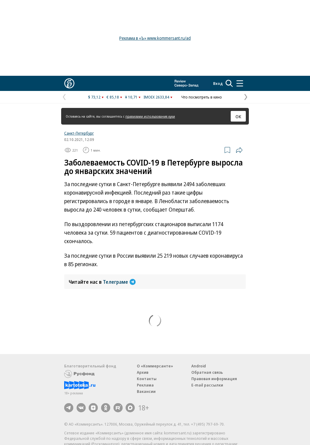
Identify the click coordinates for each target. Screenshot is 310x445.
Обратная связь (207, 372)
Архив (142, 372)
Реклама (145, 385)
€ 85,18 (113, 97)
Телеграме (119, 282)
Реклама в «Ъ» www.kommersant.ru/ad (155, 38)
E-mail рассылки (207, 385)
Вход (218, 83)
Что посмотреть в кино (201, 97)
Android (198, 366)
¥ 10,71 (131, 97)
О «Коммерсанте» (155, 366)
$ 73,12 (94, 97)
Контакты (147, 378)
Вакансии (146, 391)
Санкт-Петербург (79, 133)
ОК (238, 116)
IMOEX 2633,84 (156, 97)
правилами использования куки (150, 116)
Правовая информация (214, 378)
